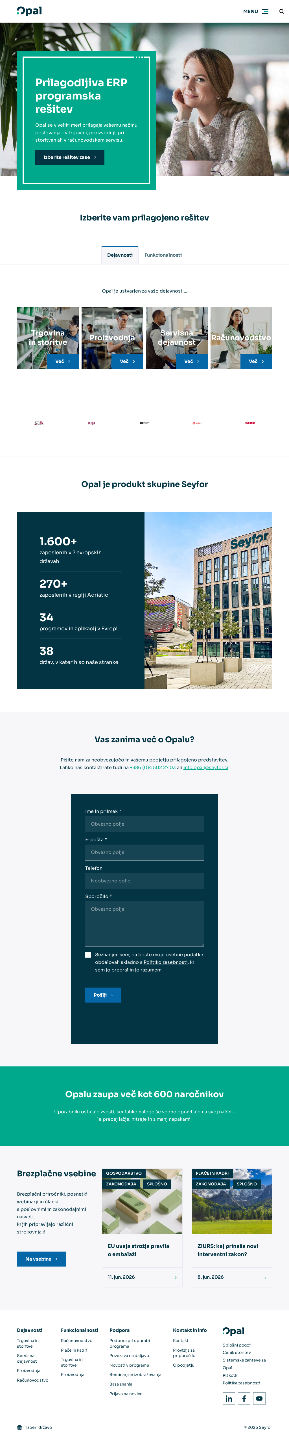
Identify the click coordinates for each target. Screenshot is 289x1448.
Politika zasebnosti (241, 1383)
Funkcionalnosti (163, 255)
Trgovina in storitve (28, 1343)
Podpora (120, 1330)
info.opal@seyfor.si (205, 767)
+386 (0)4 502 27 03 (153, 767)
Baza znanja (121, 1384)
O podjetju (183, 1365)
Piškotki (230, 1375)
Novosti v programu (129, 1365)
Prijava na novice (126, 1393)
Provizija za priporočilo (184, 1353)
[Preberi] (173, 1277)
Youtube (257, 1397)
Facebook (242, 1397)
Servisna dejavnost (27, 1358)
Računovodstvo (32, 1380)
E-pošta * (96, 840)
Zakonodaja (121, 1184)
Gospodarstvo (124, 1173)
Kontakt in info (190, 1330)
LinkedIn (227, 1397)
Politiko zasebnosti (166, 962)
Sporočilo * (98, 896)
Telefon (93, 868)
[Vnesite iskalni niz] (281, 11)
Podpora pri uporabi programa (130, 1343)
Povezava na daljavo (129, 1355)
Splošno (157, 1184)
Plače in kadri (212, 1173)
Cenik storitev (237, 1352)
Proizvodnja (28, 1370)
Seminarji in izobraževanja (135, 1374)
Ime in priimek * (103, 811)
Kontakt (181, 1340)
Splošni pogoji (237, 1345)
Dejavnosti (120, 255)
